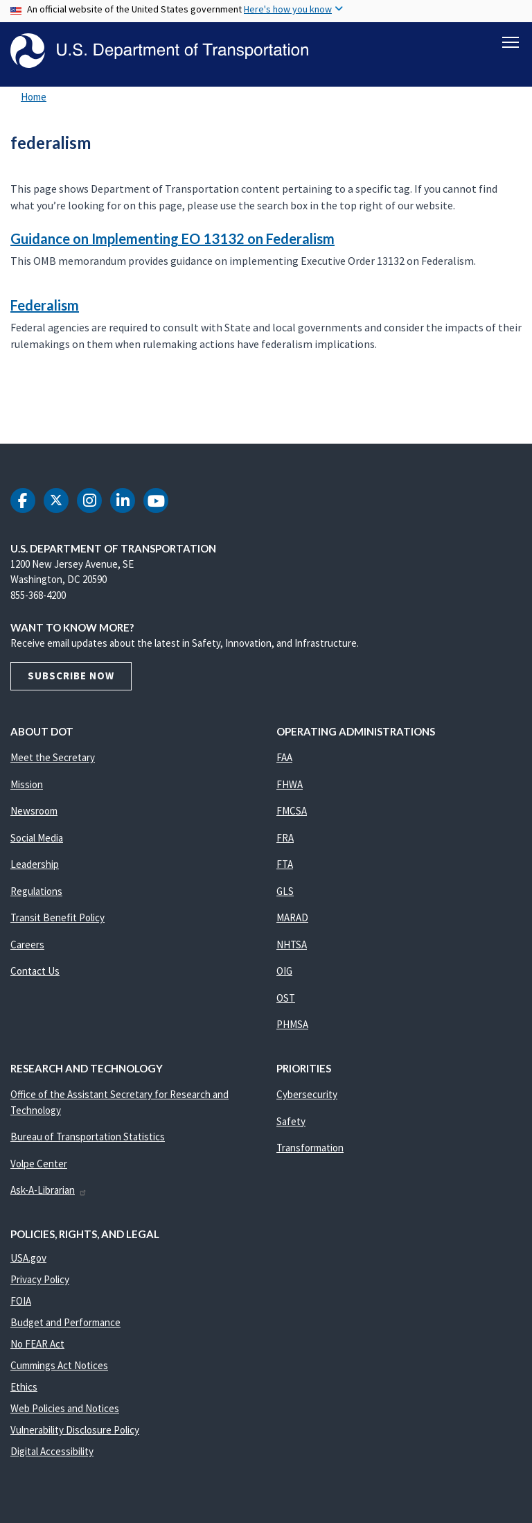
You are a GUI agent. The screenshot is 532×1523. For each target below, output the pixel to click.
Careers (27, 944)
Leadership (34, 864)
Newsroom (33, 810)
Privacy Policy (39, 1279)
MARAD (292, 917)
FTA (284, 864)
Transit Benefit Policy (57, 917)
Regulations (36, 891)
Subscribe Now (71, 675)
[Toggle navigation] (510, 42)
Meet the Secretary (52, 757)
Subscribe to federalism (8, 413)
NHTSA (291, 944)
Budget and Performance (65, 1322)
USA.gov (28, 1257)
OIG (284, 970)
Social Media (36, 837)
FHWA (289, 784)
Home (33, 96)
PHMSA (292, 1024)
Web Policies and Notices (64, 1408)
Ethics (23, 1386)
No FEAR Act (37, 1343)
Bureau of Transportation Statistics (87, 1136)
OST (285, 997)
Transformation (310, 1147)
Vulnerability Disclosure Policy (74, 1429)
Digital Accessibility (52, 1451)
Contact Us (35, 970)
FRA (285, 837)
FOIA (20, 1300)
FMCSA (291, 810)
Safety (290, 1121)
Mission (26, 784)
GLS (285, 891)
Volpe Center (38, 1163)
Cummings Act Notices (59, 1365)
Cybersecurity (306, 1094)
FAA (284, 757)
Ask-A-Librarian (48, 1189)
